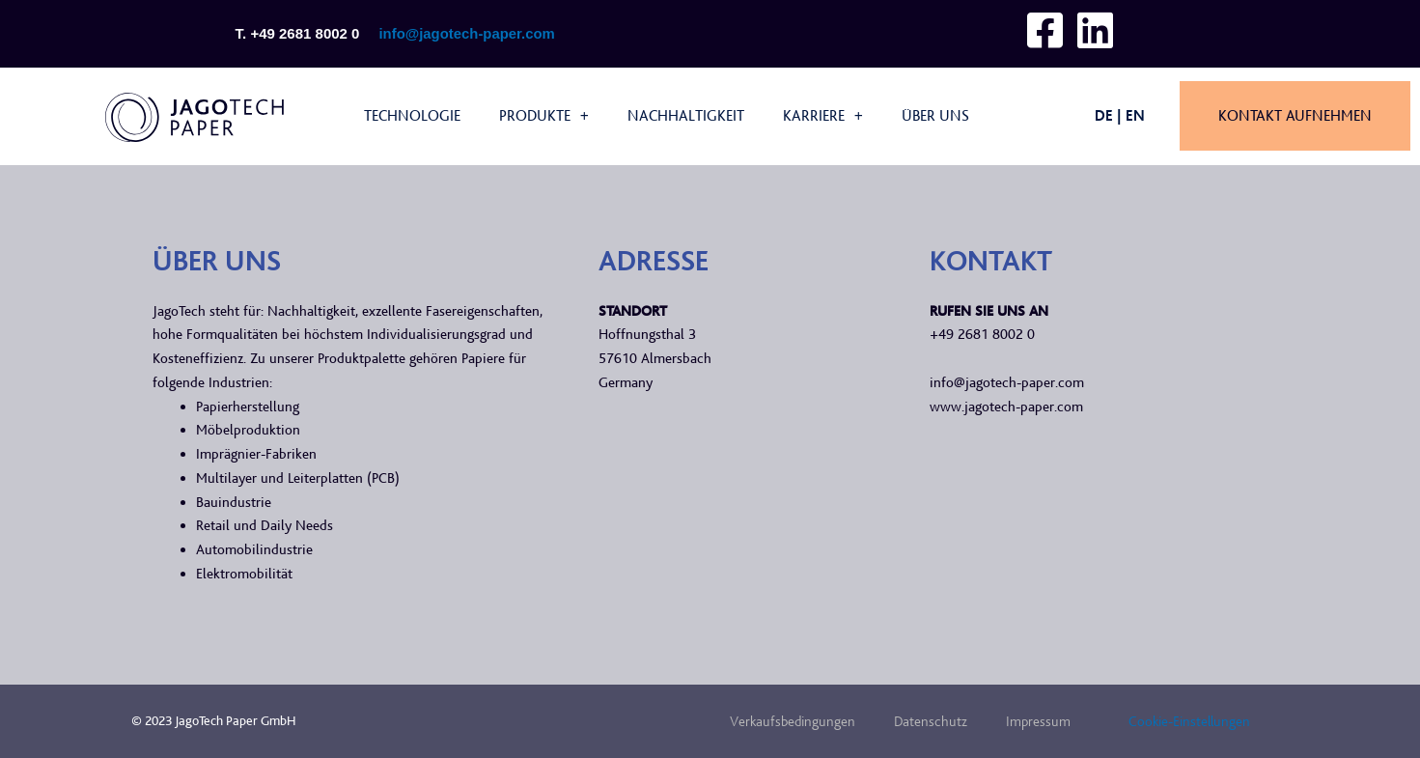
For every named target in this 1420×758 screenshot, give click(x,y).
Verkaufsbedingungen (792, 721)
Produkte (544, 115)
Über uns (935, 116)
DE (1104, 115)
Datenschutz (930, 721)
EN (1135, 115)
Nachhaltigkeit (685, 116)
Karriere (823, 115)
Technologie (412, 116)
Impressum (1038, 721)
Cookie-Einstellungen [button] (1189, 721)
